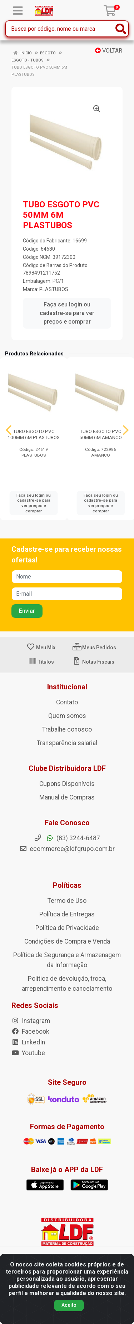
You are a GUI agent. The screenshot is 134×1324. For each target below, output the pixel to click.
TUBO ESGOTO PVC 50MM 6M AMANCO (100, 434)
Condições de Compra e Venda (67, 941)
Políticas (67, 885)
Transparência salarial (67, 743)
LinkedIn (28, 1042)
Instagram (30, 1020)
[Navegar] (8, 430)
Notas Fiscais (93, 662)
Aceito (68, 1305)
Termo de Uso (67, 900)
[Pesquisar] (120, 28)
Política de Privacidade (67, 927)
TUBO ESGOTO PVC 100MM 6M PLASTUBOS (34, 434)
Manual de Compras (67, 797)
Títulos (41, 662)
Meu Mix (40, 647)
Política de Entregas (67, 914)
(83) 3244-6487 (67, 838)
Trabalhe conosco (67, 729)
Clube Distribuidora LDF (67, 768)
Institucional (67, 687)
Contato (67, 702)
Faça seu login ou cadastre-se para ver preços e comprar (67, 313)
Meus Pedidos (94, 647)
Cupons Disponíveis (67, 783)
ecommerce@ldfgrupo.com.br (67, 848)
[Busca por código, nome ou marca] (60, 28)
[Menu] (17, 10)
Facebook (30, 1031)
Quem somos (67, 715)
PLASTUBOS (53, 289)
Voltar (108, 50)
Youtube (28, 1053)
